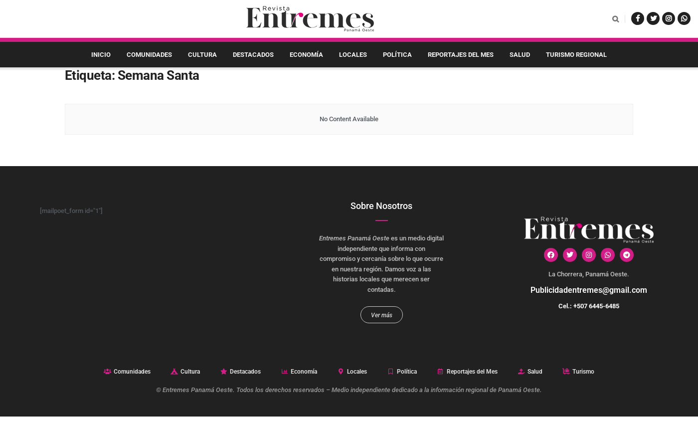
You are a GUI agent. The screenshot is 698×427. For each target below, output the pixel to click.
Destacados (253, 54)
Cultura (202, 54)
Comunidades (149, 54)
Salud (520, 54)
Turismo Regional (576, 54)
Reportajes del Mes (461, 54)
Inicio (101, 54)
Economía (306, 54)
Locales (353, 54)
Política (397, 54)
